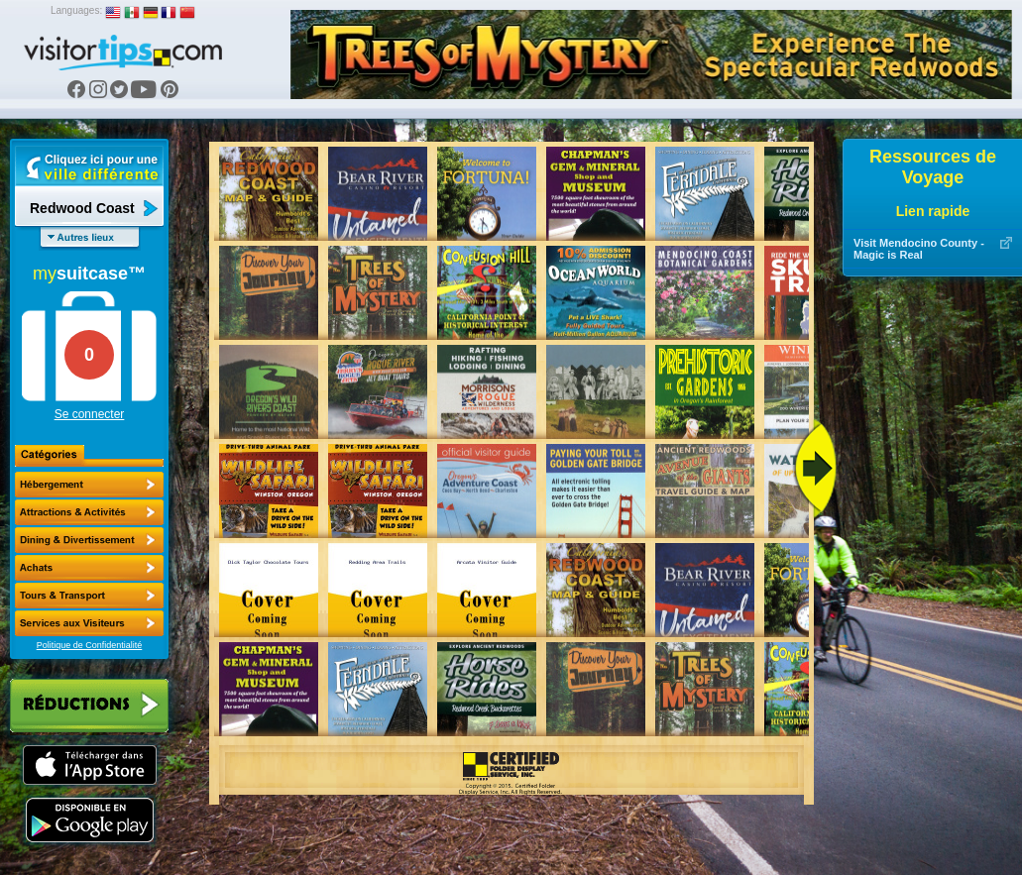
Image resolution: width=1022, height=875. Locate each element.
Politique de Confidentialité (90, 645)
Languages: (76, 10)
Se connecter (90, 414)
